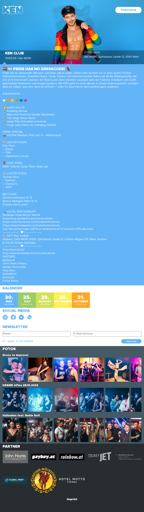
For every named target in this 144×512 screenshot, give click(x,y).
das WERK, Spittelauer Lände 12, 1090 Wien (111, 56)
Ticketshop (128, 10)
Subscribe (131, 341)
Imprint (72, 499)
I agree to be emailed (19, 341)
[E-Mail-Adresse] (107, 334)
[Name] (37, 334)
